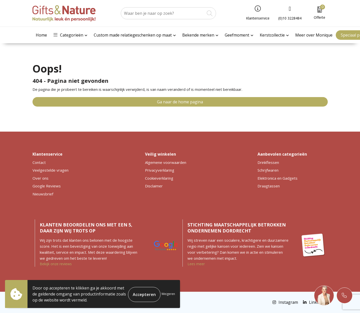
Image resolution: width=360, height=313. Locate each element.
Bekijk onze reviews (56, 263)
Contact (39, 162)
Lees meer (196, 263)
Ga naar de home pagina (180, 102)
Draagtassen (269, 185)
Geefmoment (237, 35)
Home (41, 35)
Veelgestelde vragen (50, 170)
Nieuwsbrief (42, 193)
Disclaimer (154, 185)
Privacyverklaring (159, 170)
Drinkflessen (268, 162)
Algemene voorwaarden (165, 162)
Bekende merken (198, 35)
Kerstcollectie (272, 35)
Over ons (40, 178)
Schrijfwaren (268, 170)
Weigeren (168, 294)
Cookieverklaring (159, 178)
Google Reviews (46, 185)
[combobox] (163, 13)
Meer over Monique (313, 35)
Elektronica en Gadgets (278, 178)
